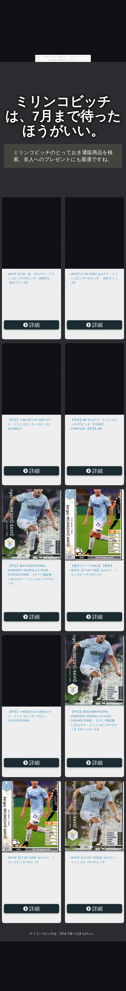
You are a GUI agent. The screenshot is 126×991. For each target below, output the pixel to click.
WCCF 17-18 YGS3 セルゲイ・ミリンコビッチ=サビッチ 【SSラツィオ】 (94, 278)
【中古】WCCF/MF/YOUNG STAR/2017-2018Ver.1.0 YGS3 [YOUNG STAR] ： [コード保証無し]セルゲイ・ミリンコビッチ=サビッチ (31, 574)
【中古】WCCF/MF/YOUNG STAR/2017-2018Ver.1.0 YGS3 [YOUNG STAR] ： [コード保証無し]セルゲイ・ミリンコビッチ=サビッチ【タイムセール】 (94, 720)
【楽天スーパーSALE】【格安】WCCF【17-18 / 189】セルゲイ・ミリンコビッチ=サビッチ (94, 570)
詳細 (31, 325)
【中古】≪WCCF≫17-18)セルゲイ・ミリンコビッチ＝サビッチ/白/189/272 (29, 424)
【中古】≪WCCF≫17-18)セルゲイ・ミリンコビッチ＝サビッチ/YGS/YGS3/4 (29, 716)
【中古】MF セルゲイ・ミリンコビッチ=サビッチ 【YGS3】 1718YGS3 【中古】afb (94, 424)
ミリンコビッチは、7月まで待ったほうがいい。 (63, 116)
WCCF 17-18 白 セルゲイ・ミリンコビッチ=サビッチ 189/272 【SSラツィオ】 (31, 278)
